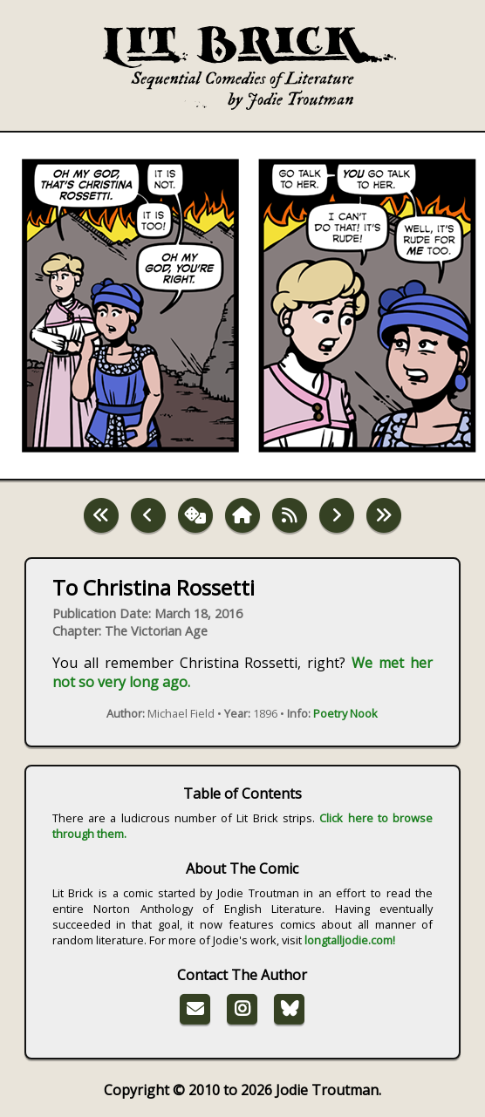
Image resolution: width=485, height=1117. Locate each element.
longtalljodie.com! (349, 940)
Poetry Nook (345, 713)
